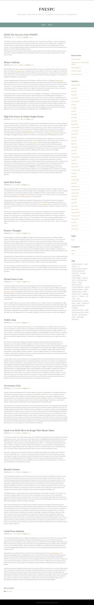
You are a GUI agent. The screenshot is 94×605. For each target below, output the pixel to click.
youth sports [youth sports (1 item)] (75, 319)
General (31, 37)
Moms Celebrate (12, 62)
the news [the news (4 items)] (74, 314)
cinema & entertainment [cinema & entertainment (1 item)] (78, 271)
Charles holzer (59, 80)
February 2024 (75, 101)
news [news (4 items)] (78, 298)
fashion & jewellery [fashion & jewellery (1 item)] (82, 280)
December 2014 (75, 190)
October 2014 (75, 193)
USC (48, 480)
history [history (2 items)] (84, 291)
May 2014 (74, 199)
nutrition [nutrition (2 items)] (86, 301)
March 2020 (74, 124)
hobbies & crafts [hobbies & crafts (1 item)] (76, 294)
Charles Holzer (20, 71)
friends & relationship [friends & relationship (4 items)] (77, 287)
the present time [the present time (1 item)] (82, 314)
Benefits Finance (12, 469)
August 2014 (74, 196)
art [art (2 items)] (78, 266)
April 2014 (74, 203)
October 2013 (75, 219)
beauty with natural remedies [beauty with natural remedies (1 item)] (79, 268)
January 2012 (74, 229)
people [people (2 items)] (78, 303)
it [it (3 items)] (77, 296)
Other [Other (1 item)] (73, 303)
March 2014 (74, 206)
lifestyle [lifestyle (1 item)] (82, 296)
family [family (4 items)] (73, 280)
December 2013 (75, 212)
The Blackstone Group (46, 204)
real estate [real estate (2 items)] (75, 307)
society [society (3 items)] (86, 310)
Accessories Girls (12, 385)
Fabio (21, 37)
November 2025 (75, 85)
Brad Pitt (43, 396)
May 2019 (74, 144)
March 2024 (74, 98)
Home (43, 25)
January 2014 (74, 209)
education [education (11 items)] (85, 278)
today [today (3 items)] (73, 317)
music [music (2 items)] (73, 298)
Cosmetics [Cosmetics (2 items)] (82, 273)
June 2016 (74, 173)
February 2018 (75, 157)
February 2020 (75, 127)
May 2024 (74, 91)
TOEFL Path (10, 320)
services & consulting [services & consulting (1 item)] (77, 310)
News (32, 65)
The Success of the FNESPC (24, 34)
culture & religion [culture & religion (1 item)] (76, 278)
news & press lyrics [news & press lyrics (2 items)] (77, 301)
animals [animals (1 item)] (74, 266)
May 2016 (74, 176)
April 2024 (74, 95)
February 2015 (75, 186)
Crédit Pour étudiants (14, 531)
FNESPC (47, 9)
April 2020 (74, 121)
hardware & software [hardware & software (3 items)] (77, 289)
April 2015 (74, 183)
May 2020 (74, 118)
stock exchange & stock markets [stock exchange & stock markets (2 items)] (80, 312)
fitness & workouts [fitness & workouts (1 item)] (77, 284)
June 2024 (74, 88)
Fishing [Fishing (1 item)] (80, 282)
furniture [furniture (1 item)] (87, 287)
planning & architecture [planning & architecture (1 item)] (78, 305)
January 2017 (74, 167)
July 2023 (73, 104)
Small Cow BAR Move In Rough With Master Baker (29, 430)
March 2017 (74, 163)
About (50, 25)
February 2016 (75, 180)
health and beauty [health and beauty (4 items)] (76, 291)
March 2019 (74, 147)
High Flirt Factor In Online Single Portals (24, 116)
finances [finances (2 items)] (74, 282)
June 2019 (74, 140)
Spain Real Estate (12, 182)
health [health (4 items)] (86, 289)
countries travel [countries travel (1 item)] (76, 275)
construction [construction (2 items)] (75, 273)
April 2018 (74, 154)
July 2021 (73, 111)
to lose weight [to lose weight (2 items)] (80, 317)
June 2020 (74, 114)
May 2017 (74, 160)
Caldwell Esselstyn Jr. (27, 131)
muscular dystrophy (9, 291)
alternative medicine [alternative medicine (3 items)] (77, 264)
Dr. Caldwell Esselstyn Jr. (25, 196)
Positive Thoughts (12, 230)
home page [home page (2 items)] (85, 294)
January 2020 (74, 131)
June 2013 (74, 222)
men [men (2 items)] (87, 296)
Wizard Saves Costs (13, 279)
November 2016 (75, 170)
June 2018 (74, 150)
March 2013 (74, 226)
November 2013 (75, 216)
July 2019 (73, 137)
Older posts (9, 591)
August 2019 (74, 134)
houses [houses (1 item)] (74, 296)
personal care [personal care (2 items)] (85, 303)
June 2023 (74, 108)
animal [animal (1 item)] (86, 264)
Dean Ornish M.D (52, 133)
